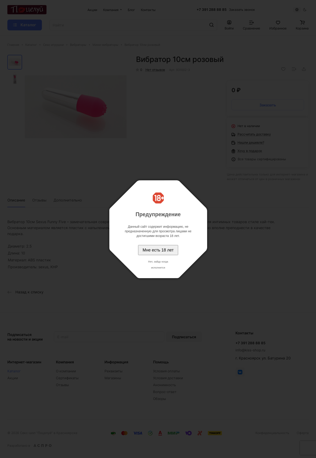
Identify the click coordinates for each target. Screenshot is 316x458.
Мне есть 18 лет (158, 250)
